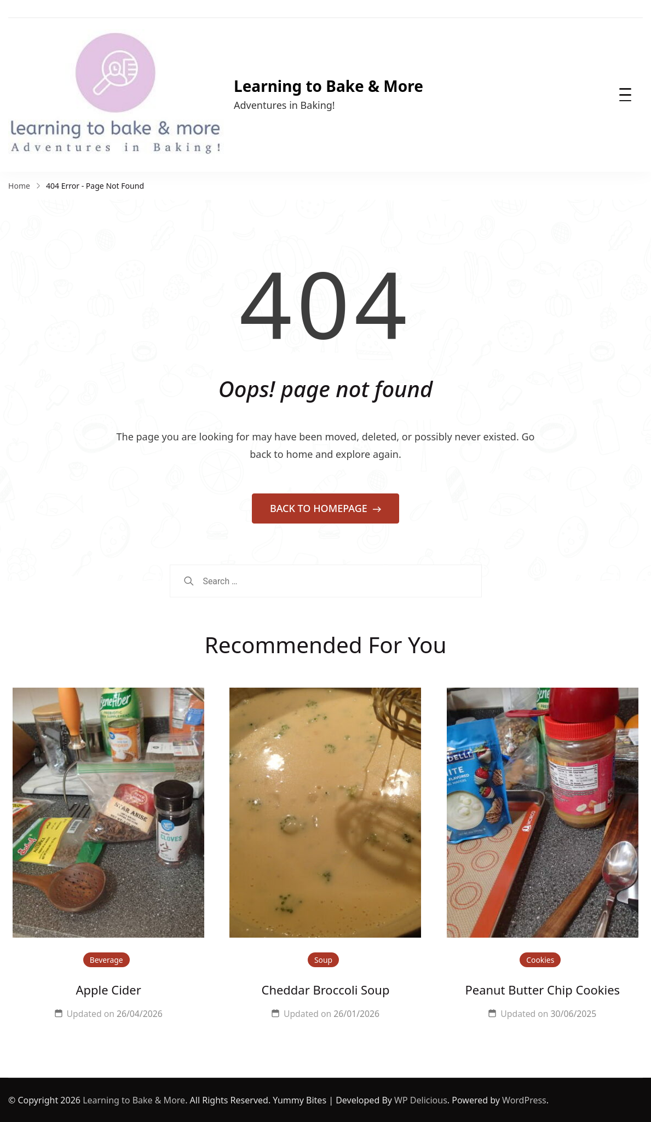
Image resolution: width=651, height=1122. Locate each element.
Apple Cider (108, 990)
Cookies (540, 960)
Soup (323, 960)
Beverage (106, 960)
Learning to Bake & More (328, 85)
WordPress (524, 1100)
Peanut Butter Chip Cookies (542, 990)
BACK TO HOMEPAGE (320, 508)
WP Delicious (420, 1100)
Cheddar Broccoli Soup (326, 990)
